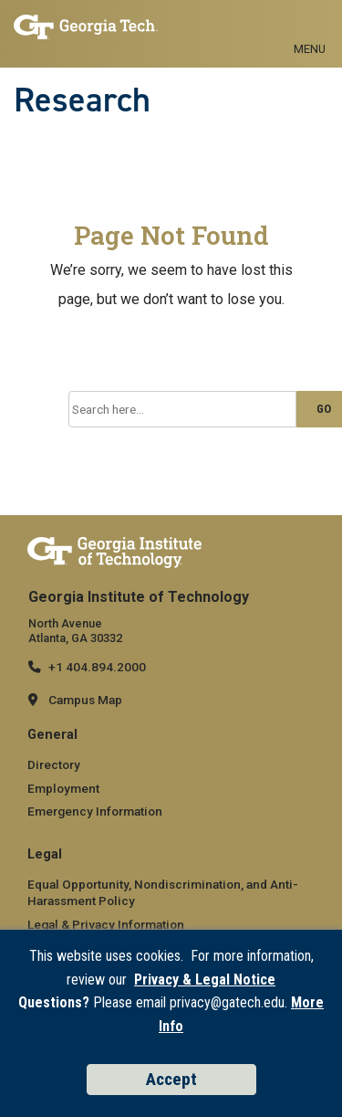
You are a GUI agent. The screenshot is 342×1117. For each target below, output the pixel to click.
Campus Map (85, 699)
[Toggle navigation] (309, 28)
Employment (63, 788)
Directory (53, 764)
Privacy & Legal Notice (204, 979)
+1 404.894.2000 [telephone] (97, 666)
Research (82, 99)
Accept (171, 1079)
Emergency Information (94, 811)
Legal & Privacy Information (105, 924)
